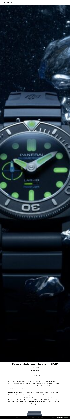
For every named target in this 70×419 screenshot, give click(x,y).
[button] (68, 2)
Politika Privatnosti (50, 417)
